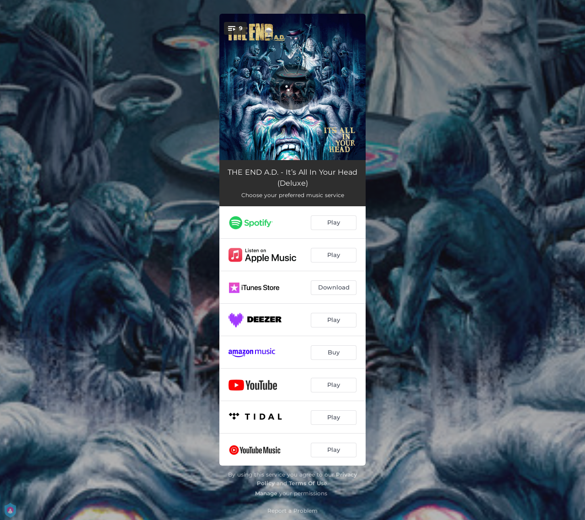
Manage (266, 493)
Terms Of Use (308, 483)
